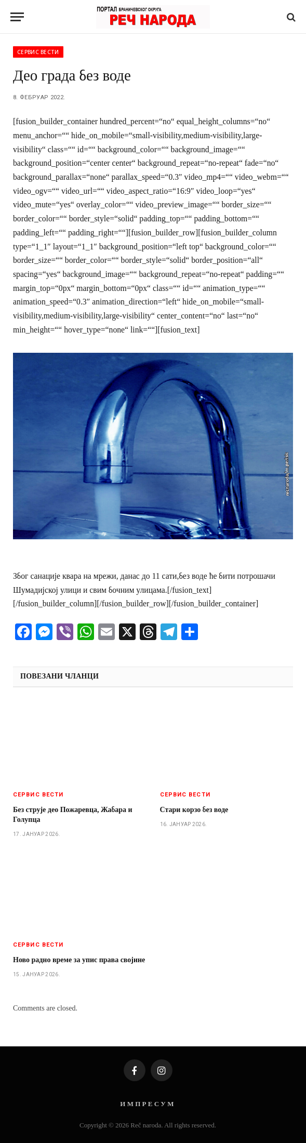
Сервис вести (38, 52)
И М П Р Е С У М (147, 1104)
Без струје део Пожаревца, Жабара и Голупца (72, 814)
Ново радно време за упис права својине (79, 960)
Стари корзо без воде (194, 810)
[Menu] (17, 17)
